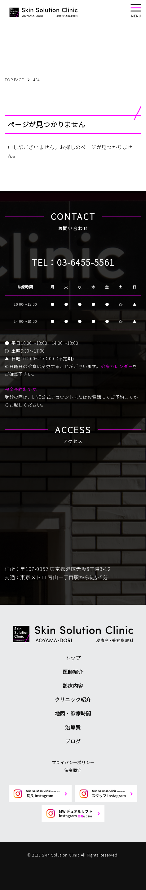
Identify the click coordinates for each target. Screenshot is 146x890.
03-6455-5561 (85, 262)
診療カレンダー (117, 366)
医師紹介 (73, 671)
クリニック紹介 (73, 699)
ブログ (73, 741)
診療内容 (73, 685)
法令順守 (73, 770)
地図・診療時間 (73, 713)
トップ (73, 657)
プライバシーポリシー (73, 762)
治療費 (73, 727)
